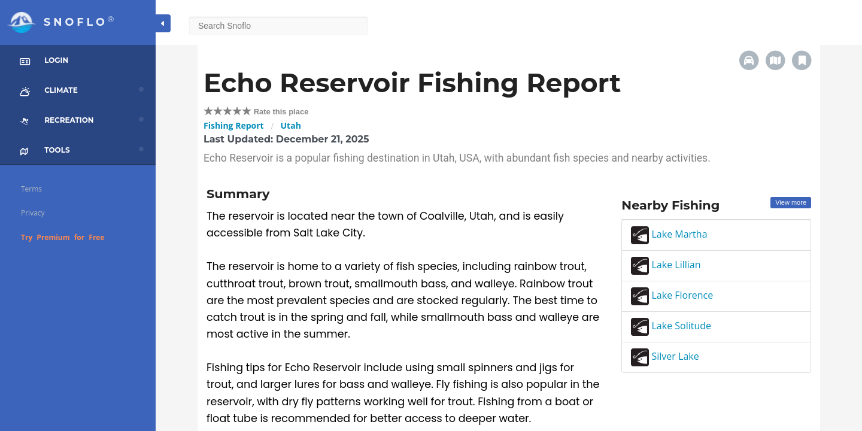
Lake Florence (672, 295)
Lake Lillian (665, 264)
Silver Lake (665, 356)
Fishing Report (234, 125)
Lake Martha (669, 234)
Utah (291, 125)
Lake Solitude (671, 325)
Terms (31, 189)
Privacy (33, 213)
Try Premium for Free (63, 237)
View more (790, 202)
